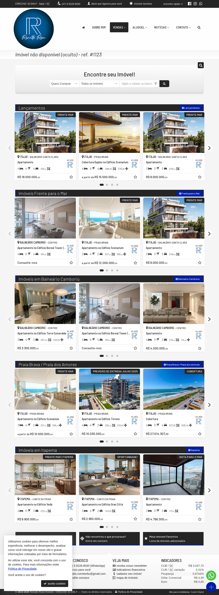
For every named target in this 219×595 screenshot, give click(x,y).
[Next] (209, 148)
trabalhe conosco (78, 577)
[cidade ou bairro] (139, 83)
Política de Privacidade (130, 592)
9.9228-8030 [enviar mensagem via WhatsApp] (71, 4)
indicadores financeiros (131, 569)
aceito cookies (55, 583)
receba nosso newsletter (132, 565)
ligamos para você (79, 569)
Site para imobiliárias (179, 592)
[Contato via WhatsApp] (211, 576)
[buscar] (164, 83)
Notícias (161, 27)
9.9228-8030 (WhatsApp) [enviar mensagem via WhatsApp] (86, 565)
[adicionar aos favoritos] (71, 177)
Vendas (119, 27)
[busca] (199, 27)
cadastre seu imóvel (129, 573)
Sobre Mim (99, 27)
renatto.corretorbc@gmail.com (87, 573)
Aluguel (140, 27)
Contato (183, 27)
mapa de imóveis (127, 577)
